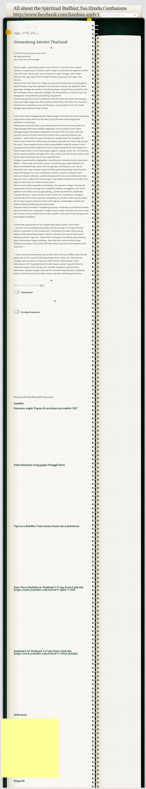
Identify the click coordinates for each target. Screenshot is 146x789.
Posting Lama (46, 397)
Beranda (36, 397)
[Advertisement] (29, 748)
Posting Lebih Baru (23, 397)
